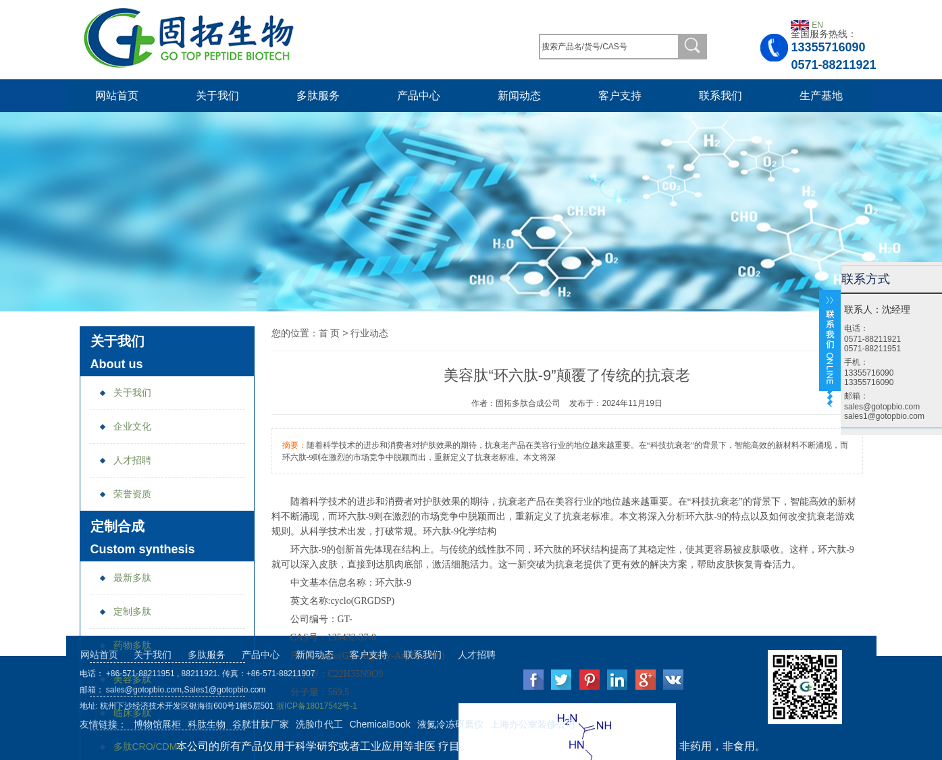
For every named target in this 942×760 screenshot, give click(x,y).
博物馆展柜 (157, 724)
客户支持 (620, 95)
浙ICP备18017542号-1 (316, 706)
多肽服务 (318, 95)
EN (817, 25)
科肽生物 (207, 724)
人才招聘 (125, 460)
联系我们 (720, 95)
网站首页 (116, 95)
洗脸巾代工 (319, 724)
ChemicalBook (380, 724)
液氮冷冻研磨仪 (450, 724)
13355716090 (828, 47)
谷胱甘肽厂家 (260, 724)
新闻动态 (519, 95)
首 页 (329, 333)
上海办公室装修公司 (532, 724)
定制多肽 (125, 611)
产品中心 (418, 95)
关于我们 (217, 95)
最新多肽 (125, 577)
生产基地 (821, 95)
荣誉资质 (125, 493)
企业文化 (125, 426)
